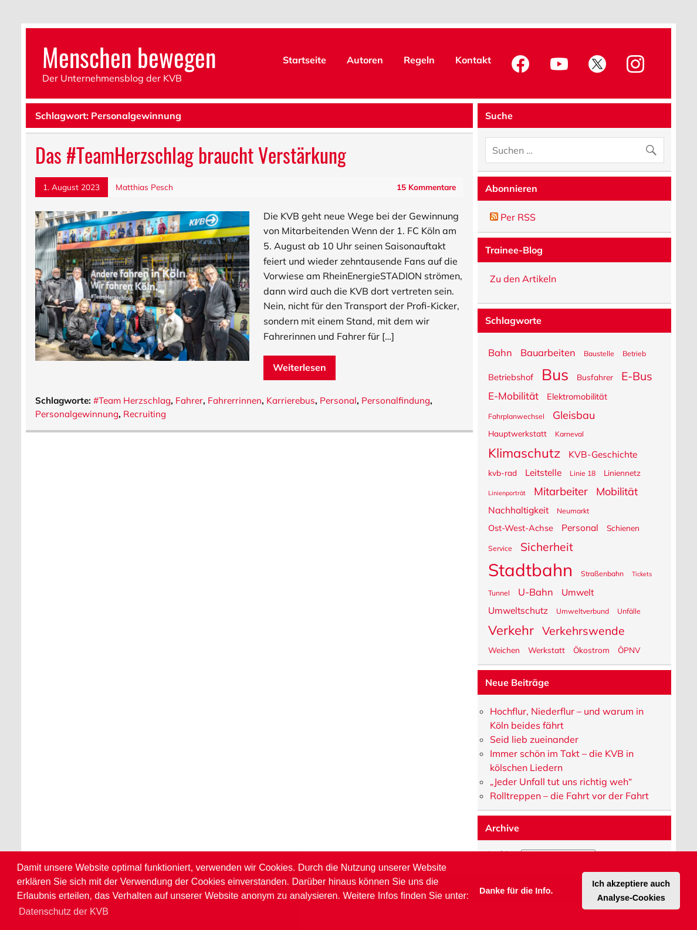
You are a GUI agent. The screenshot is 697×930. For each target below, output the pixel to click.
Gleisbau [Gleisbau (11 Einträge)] (574, 414)
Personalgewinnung (77, 414)
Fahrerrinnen (235, 400)
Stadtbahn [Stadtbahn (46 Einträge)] (530, 569)
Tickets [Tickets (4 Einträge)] (642, 573)
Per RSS (513, 217)
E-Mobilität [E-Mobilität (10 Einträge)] (513, 395)
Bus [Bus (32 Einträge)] (555, 373)
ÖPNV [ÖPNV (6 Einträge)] (629, 649)
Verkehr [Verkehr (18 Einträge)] (511, 629)
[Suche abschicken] (654, 147)
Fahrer (189, 400)
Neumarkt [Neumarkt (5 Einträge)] (573, 510)
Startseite (304, 60)
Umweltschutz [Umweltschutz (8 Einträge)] (518, 609)
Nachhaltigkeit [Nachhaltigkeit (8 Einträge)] (518, 509)
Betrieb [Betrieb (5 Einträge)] (634, 353)
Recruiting (144, 414)
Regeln (419, 60)
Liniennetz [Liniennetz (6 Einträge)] (622, 472)
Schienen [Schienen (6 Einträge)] (623, 527)
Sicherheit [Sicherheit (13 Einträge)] (546, 546)
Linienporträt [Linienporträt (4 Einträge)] (507, 492)
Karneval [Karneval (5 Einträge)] (569, 434)
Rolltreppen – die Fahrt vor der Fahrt (569, 796)
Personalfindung (395, 400)
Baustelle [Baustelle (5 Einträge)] (599, 353)
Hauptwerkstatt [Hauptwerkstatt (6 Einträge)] (517, 433)
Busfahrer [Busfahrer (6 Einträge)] (595, 376)
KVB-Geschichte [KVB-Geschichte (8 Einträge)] (603, 453)
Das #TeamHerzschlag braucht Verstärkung (190, 155)
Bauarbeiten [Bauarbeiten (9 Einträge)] (548, 351)
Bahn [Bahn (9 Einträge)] (500, 351)
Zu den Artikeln (523, 279)
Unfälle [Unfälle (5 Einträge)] (629, 611)
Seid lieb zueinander (534, 739)
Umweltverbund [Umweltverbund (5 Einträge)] (582, 611)
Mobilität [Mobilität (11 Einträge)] (617, 490)
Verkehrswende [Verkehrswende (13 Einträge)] (583, 630)
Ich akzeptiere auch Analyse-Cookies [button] (631, 890)
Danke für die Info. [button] (516, 890)
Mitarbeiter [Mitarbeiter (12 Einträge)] (561, 490)
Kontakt (473, 60)
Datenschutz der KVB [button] (64, 912)
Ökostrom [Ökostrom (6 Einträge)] (591, 649)
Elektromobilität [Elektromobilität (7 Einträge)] (577, 396)
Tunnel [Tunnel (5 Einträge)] (499, 593)
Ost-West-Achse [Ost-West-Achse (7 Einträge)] (520, 527)
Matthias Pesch (144, 187)
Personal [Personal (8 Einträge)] (579, 527)
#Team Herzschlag (132, 400)
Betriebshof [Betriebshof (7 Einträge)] (510, 376)
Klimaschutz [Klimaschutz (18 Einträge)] (524, 452)
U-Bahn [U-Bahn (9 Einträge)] (535, 591)
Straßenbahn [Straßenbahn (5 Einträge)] (602, 573)
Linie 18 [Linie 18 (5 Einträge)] (583, 473)
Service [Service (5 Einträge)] (500, 548)
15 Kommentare (426, 187)
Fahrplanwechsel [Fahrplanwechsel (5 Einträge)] (516, 416)
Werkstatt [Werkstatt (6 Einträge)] (546, 649)
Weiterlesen (299, 367)
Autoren (365, 60)
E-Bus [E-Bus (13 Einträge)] (636, 375)
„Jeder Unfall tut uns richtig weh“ (561, 781)
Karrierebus (290, 400)
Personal (338, 400)
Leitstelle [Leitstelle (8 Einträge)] (543, 471)
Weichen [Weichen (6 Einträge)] (504, 649)
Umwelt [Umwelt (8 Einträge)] (577, 591)
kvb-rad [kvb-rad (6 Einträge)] (502, 472)
